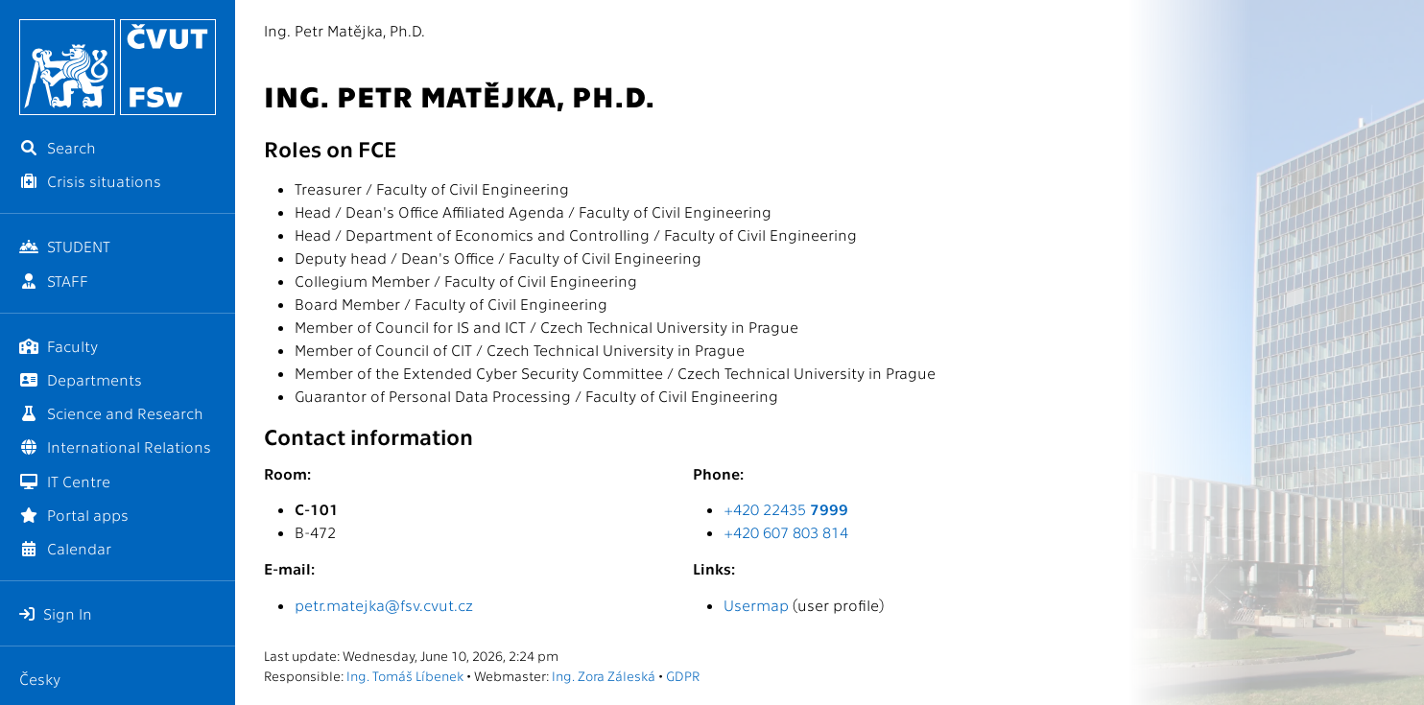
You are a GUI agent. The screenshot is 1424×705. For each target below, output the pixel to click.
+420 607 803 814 (786, 532)
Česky (39, 679)
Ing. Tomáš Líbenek (404, 675)
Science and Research (111, 413)
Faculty (58, 346)
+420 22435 (786, 509)
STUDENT (64, 246)
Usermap (756, 605)
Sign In (55, 613)
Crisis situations (90, 181)
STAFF (53, 280)
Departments (80, 379)
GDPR (683, 675)
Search (57, 147)
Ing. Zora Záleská (603, 675)
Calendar (65, 548)
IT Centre (64, 481)
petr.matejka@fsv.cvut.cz (384, 605)
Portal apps (74, 514)
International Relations (115, 446)
